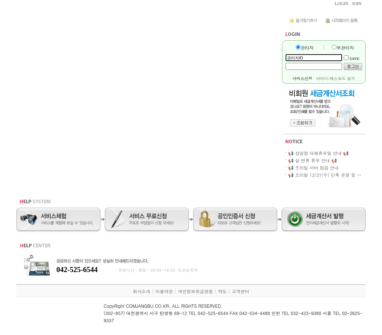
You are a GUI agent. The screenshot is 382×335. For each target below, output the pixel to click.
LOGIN (341, 3)
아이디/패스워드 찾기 (335, 78)
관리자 (307, 47)
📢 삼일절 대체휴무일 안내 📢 (318, 153)
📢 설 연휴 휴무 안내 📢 (312, 160)
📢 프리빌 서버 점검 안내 (313, 167)
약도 (222, 291)
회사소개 (141, 291)
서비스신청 (303, 78)
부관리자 (345, 47)
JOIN (356, 3)
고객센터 (240, 291)
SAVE (354, 58)
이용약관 (164, 291)
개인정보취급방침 (195, 291)
